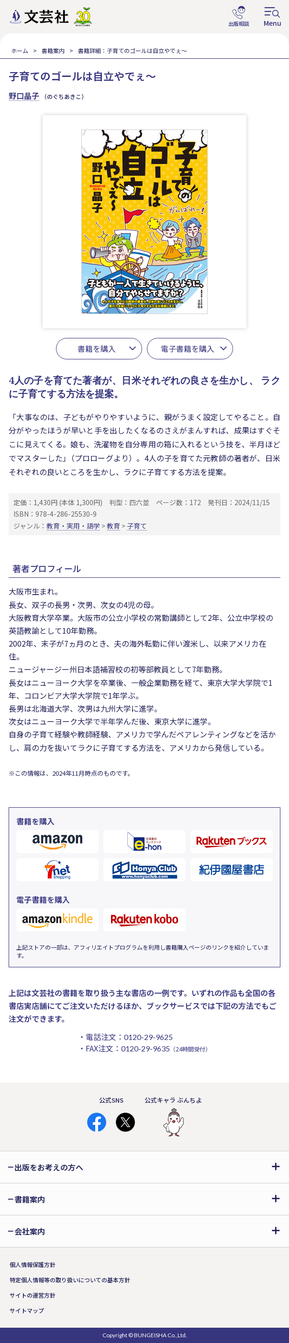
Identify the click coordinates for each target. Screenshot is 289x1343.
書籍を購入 (97, 348)
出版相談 (239, 16)
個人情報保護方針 (33, 1264)
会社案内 (29, 1231)
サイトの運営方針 (33, 1295)
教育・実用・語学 (73, 526)
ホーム (19, 50)
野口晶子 (24, 95)
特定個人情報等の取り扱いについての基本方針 (70, 1280)
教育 (113, 526)
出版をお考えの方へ (48, 1167)
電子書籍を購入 (187, 348)
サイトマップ (27, 1310)
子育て (137, 526)
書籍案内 (53, 50)
